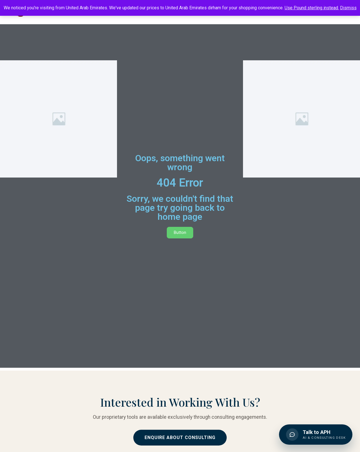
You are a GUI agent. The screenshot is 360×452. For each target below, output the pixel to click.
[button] (315, 434)
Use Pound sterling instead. (312, 7)
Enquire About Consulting (180, 437)
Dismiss (348, 7)
